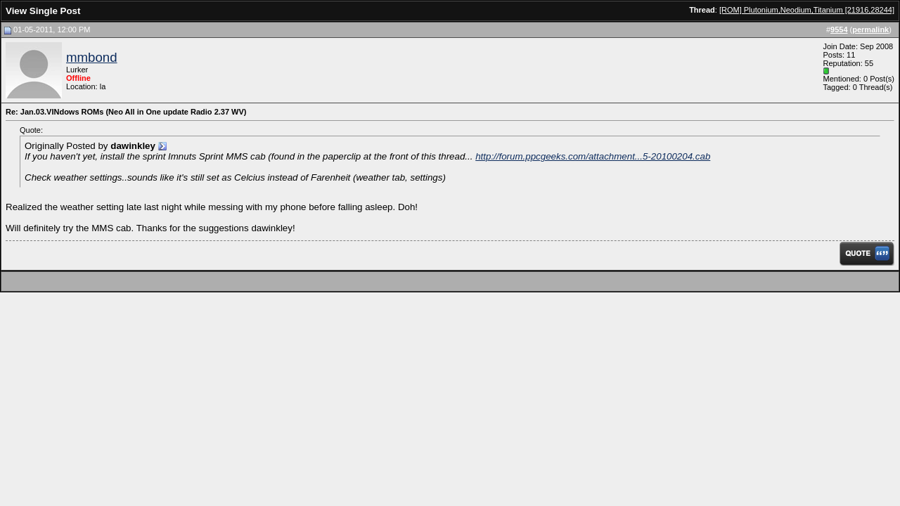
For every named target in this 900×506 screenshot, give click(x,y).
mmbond (91, 57)
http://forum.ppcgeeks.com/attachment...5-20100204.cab (592, 156)
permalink (870, 29)
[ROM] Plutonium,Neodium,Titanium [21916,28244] (806, 10)
